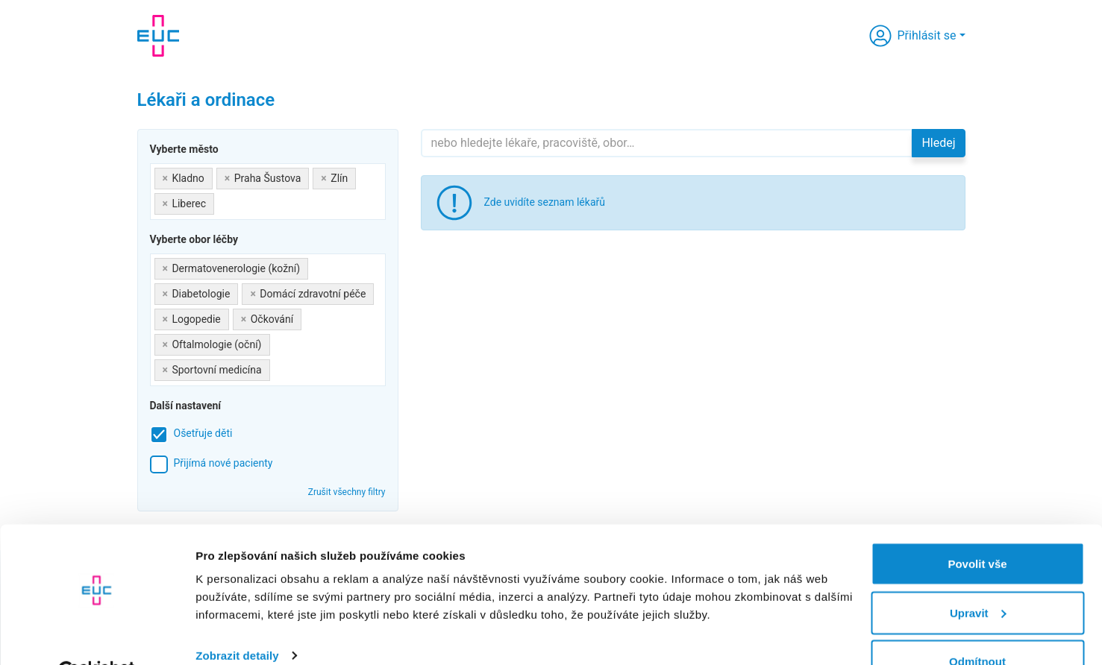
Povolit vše (977, 527)
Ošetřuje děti (203, 433)
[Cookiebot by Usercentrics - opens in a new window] (96, 636)
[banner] (158, 36)
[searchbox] (222, 201)
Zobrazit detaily (237, 619)
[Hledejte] (667, 143)
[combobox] (268, 191)
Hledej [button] (938, 143)
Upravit (978, 576)
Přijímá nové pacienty (223, 463)
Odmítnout (977, 625)
